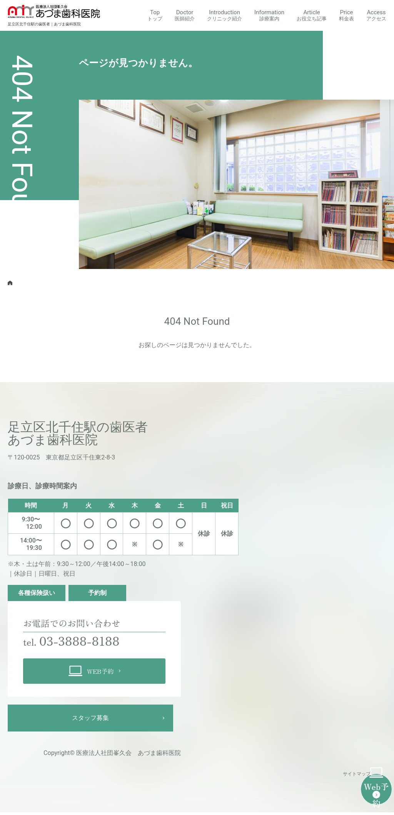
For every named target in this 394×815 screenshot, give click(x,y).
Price (346, 15)
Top (154, 15)
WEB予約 (91, 674)
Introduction (224, 15)
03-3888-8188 (86, 641)
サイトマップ (357, 777)
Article (312, 15)
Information (269, 15)
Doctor (185, 15)
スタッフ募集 (90, 720)
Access (376, 15)
